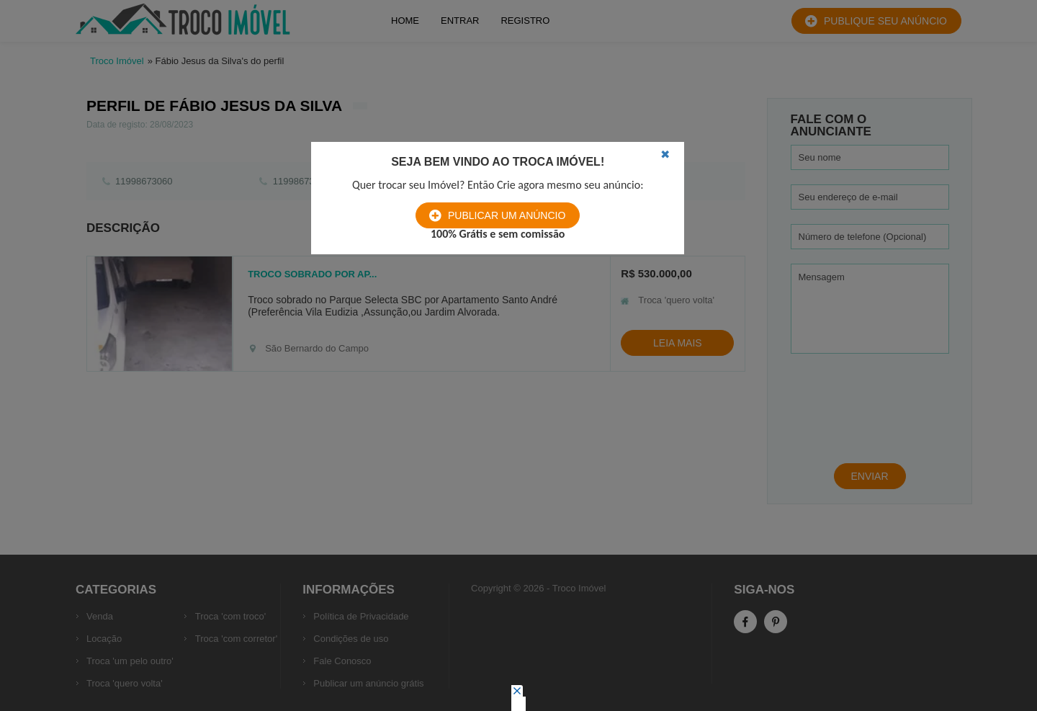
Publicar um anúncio (506, 215)
